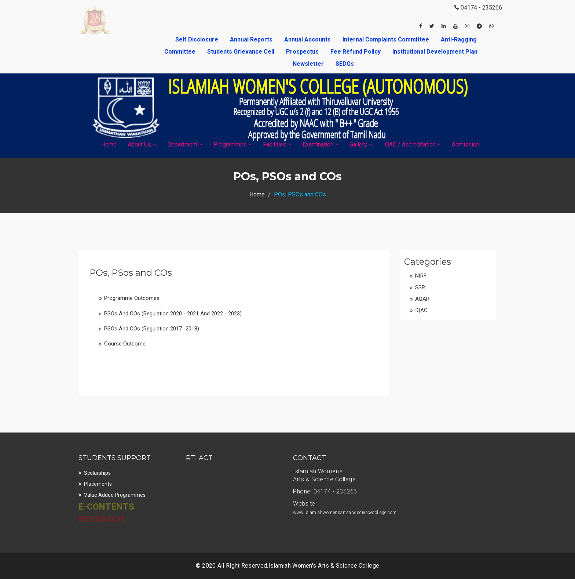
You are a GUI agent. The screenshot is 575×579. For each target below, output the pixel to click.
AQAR (422, 299)
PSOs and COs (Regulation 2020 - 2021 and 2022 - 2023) (173, 313)
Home (109, 144)
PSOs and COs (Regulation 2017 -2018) (151, 328)
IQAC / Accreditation (412, 144)
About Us (142, 144)
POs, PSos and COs (130, 272)
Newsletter (309, 63)
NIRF (420, 275)
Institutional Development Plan (434, 51)
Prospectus (303, 51)
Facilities (277, 144)
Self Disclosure (197, 39)
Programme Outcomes (132, 298)
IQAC (421, 310)
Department (184, 144)
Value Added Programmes (115, 495)
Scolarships (97, 473)
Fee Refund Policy (356, 51)
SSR (420, 287)
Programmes (232, 144)
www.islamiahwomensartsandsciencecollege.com (345, 512)
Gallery (360, 144)
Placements (98, 484)
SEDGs (345, 63)
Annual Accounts (308, 39)
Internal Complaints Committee (387, 39)
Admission (465, 144)
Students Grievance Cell (241, 51)
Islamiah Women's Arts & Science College (324, 565)
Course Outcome (125, 343)
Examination (320, 144)
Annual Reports (252, 39)
